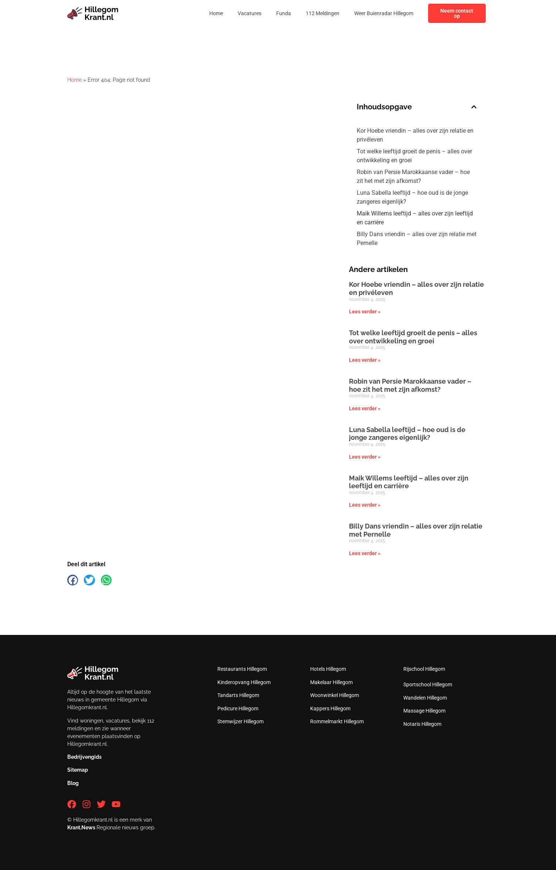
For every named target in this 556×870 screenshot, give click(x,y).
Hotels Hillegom (328, 669)
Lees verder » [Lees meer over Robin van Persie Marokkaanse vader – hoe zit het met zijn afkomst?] (364, 408)
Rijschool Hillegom (424, 669)
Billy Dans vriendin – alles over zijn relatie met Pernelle (417, 239)
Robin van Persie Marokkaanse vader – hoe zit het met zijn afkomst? (413, 176)
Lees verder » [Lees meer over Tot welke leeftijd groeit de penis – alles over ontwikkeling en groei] (364, 360)
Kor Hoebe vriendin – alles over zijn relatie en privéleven (415, 135)
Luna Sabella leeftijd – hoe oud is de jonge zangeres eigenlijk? (412, 197)
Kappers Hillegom (330, 708)
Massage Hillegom (424, 711)
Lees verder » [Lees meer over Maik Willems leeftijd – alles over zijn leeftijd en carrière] (364, 505)
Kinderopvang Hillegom (244, 682)
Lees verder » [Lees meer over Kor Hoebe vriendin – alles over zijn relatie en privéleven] (364, 312)
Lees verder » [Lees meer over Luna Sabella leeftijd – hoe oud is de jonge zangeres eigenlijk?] (364, 457)
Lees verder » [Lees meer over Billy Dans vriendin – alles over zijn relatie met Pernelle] (364, 553)
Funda (283, 13)
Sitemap (77, 770)
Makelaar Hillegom (331, 682)
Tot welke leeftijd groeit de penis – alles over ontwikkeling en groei (414, 156)
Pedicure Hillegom (237, 708)
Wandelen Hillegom (425, 698)
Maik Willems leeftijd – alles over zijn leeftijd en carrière (415, 218)
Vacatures (249, 13)
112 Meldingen (322, 13)
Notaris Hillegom (422, 724)
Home (216, 13)
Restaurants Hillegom (242, 669)
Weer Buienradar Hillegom (383, 13)
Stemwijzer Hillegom (240, 721)
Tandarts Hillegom (238, 695)
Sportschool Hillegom (427, 684)
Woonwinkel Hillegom (334, 695)
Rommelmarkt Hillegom (337, 721)
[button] (474, 107)
